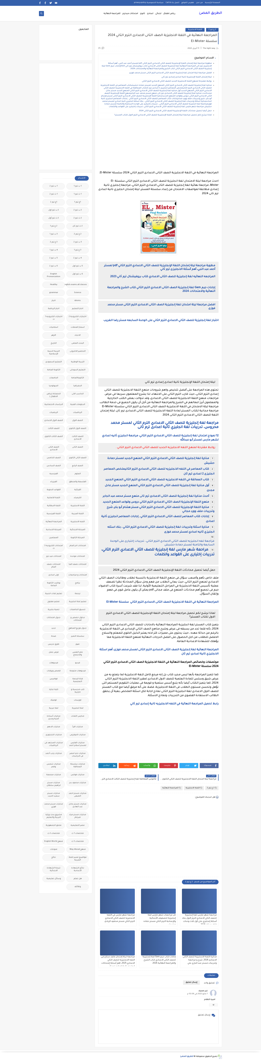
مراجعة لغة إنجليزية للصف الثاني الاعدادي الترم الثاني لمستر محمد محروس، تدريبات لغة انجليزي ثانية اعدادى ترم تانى (165, 425)
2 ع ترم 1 (53, 226)
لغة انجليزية (77, 708)
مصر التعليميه (78, 825)
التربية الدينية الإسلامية (53, 352)
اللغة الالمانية (53, 498)
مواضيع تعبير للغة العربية (78, 858)
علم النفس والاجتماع (77, 653)
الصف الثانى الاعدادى (53, 448)
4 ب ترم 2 (77, 258)
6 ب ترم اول (77, 274)
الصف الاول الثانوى (77, 429)
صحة (53, 636)
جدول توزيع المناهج (78, 628)
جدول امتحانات (53, 618)
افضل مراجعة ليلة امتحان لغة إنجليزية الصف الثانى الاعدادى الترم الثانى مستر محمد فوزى (170, 73)
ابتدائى (158, 13)
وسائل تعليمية (53, 879)
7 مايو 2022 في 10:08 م (197, 994)
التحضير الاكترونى (78, 351)
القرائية (77, 490)
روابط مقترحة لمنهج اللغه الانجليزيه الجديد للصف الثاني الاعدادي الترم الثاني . (176, 81)
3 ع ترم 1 (77, 250)
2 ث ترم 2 (78, 218)
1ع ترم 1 (77, 202)
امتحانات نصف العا (77, 564)
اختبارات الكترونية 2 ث (77, 318)
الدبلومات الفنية (77, 405)
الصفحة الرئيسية (212, 3)
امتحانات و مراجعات (77, 575)
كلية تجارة (53, 690)
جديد (53, 628)
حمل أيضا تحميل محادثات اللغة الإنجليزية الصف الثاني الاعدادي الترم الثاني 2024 (175, 111)
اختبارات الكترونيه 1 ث (53, 318)
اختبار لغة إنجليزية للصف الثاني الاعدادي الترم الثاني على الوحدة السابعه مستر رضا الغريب (161, 320)
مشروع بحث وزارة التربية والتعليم (53, 816)
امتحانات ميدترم (130, 13)
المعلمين (53, 538)
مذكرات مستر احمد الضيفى (77, 794)
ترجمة (77, 594)
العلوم (78, 474)
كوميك (53, 700)
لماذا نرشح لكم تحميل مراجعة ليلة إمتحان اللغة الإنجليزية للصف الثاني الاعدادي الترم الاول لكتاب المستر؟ (163, 115)
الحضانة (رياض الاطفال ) (54, 395)
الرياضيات (77, 413)
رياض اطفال (169, 13)
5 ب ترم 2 (53, 258)
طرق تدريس (53, 644)
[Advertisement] (158, 145)
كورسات (77, 700)
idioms (77, 301)
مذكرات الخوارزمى (78, 735)
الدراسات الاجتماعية (53, 405)
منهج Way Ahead (78, 849)
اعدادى (150, 13)
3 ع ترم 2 (53, 242)
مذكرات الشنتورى (54, 735)
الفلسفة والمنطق (77, 482)
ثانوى (142, 13)
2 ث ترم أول (53, 218)
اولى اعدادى (53, 575)
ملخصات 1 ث (78, 833)
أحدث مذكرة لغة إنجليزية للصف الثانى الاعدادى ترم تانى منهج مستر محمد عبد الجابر (156, 496)
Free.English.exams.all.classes (76, 285)
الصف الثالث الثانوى (54, 437)
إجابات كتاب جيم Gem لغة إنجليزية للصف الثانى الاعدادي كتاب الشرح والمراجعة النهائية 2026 (159, 960)
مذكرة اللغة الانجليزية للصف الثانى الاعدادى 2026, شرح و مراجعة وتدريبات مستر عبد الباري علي (200, 960)
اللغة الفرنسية (54, 514)
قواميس (54, 679)
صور (78, 644)
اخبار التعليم (77, 309)
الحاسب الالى (78, 394)
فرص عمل (54, 652)
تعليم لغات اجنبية (53, 594)
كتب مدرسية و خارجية (77, 691)
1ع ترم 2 (53, 202)
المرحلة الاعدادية (53, 530)
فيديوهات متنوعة (78, 671)
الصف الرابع (77, 466)
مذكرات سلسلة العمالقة (77, 765)
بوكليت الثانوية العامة (53, 584)
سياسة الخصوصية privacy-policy (148, 3)
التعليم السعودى (53, 362)
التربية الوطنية (77, 362)
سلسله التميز (77, 636)
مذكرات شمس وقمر (54, 765)
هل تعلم (78, 879)
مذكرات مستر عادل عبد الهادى (77, 805)
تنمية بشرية (53, 610)
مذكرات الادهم (53, 727)
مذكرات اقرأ (77, 727)
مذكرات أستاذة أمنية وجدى (53, 717)
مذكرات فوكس (77, 775)
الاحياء (78, 335)
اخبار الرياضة (53, 309)
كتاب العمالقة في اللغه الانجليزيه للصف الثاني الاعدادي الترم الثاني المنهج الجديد (157, 479)
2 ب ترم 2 (78, 210)
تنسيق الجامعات (77, 610)
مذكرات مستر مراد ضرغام (77, 816)
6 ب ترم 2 (53, 266)
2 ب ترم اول (53, 210)
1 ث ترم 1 (78, 194)
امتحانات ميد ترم (53, 556)
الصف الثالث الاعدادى (77, 438)
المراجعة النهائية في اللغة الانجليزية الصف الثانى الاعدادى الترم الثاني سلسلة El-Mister (162, 602)
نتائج (53, 857)
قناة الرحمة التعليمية (77, 680)
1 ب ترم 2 (54, 186)
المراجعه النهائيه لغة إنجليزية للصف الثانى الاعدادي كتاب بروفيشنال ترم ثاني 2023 (162, 276)
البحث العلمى (77, 343)
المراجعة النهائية (112, 13)
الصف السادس (54, 466)
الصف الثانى (77, 447)
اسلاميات (53, 327)
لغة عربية (53, 708)
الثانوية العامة (53, 370)
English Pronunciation (53, 275)
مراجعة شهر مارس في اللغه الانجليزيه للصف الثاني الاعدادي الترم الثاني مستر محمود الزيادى (120, 918)
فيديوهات (53, 663)
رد (213, 1005)
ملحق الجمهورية (53, 825)
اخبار (54, 301)
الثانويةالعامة (77, 378)
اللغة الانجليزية (195, 30)
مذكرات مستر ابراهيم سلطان (54, 784)
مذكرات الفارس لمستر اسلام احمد (77, 744)
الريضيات (53, 413)
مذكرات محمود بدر (77, 783)
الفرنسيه (53, 474)
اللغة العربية (78, 514)
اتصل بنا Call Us (172, 3)
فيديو (77, 663)
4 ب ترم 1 (54, 250)
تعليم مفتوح (54, 602)
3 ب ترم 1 (54, 234)
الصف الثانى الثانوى (77, 458)
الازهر (53, 335)
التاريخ (54, 343)
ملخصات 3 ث (77, 841)
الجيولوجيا (53, 386)
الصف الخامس (54, 458)
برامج (77, 583)
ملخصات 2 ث (53, 833)
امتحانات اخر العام (77, 546)
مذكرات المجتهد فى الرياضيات (54, 744)
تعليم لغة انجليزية (77, 602)
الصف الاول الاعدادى (53, 421)
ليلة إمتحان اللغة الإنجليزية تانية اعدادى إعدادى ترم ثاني (186, 77)
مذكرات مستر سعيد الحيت (53, 794)
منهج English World (53, 841)
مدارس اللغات (77, 716)
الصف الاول (77, 421)
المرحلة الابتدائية (77, 530)
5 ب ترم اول (77, 266)
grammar (53, 293)
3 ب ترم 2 (78, 242)
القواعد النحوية (54, 490)
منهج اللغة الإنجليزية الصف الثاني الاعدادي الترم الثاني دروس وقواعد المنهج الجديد (156, 502)
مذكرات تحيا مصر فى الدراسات (78, 755)
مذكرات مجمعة (53, 775)
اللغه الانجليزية (78, 522)
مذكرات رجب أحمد (53, 754)
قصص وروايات (54, 671)
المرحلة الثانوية (78, 538)
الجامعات (53, 378)
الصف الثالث (53, 429)
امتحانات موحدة (77, 556)
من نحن (199, 3)
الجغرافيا (77, 386)
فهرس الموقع (187, 3)
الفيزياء (53, 482)
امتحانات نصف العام (53, 565)
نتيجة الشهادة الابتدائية (53, 869)
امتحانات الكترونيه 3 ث (53, 547)
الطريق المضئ (210, 13)
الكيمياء (77, 498)
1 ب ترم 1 (78, 186)
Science (77, 293)
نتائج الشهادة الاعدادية (77, 869)
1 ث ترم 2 (54, 194)
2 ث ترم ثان (78, 226)
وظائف (77, 887)
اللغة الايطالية (53, 506)
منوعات (53, 849)
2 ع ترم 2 (212, 30)
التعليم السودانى (77, 370)
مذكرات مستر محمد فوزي (53, 805)
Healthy (53, 285)
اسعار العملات (78, 327)
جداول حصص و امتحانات (77, 619)
